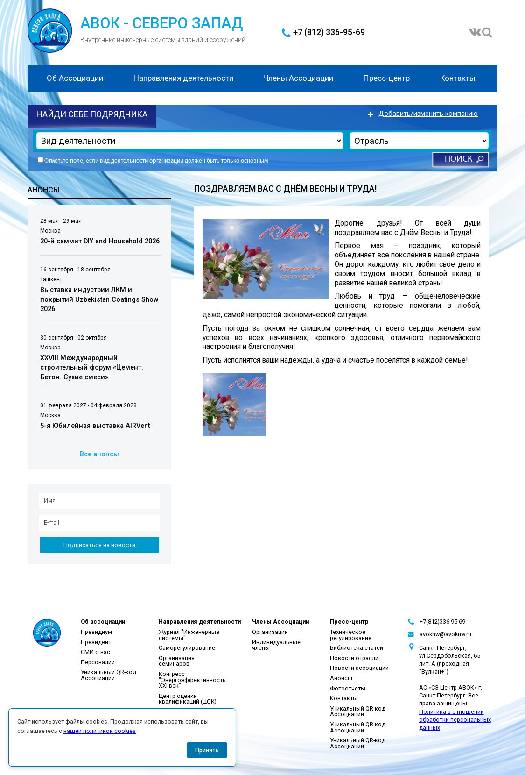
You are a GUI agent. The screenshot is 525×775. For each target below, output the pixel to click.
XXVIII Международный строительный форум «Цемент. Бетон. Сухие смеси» (91, 367)
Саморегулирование (187, 647)
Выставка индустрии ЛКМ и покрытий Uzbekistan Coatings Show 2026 (99, 299)
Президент (96, 642)
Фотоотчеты (347, 688)
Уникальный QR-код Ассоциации (108, 675)
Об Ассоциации (75, 78)
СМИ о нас (95, 651)
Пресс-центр (387, 78)
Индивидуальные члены (276, 645)
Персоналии (98, 662)
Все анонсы (99, 454)
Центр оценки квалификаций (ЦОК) (188, 698)
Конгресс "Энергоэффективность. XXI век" (193, 679)
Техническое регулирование (350, 634)
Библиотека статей (356, 647)
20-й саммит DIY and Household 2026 (100, 241)
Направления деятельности (183, 78)
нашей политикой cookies (99, 730)
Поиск (458, 159)
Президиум (96, 631)
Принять (207, 750)
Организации (270, 631)
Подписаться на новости (99, 544)
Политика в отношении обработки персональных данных (455, 719)
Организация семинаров (177, 661)
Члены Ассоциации (298, 78)
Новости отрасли (354, 657)
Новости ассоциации (359, 667)
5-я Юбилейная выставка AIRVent (95, 426)
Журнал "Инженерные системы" (189, 634)
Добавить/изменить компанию (428, 114)
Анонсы (341, 678)
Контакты (458, 78)
